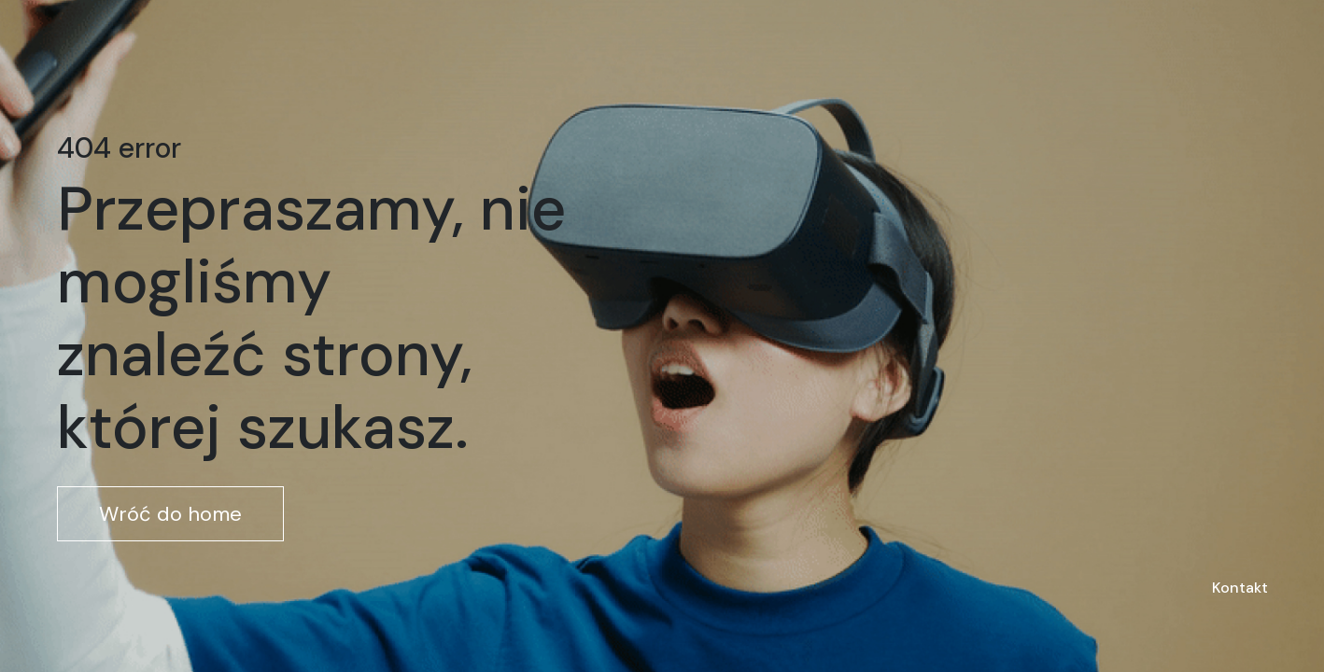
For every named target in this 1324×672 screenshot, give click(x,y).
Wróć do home (170, 513)
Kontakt (1240, 587)
